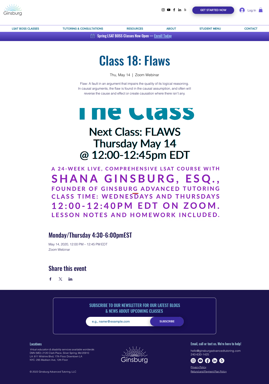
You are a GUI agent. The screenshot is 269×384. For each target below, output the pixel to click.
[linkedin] (180, 10)
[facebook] (174, 10)
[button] (25, 28)
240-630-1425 (200, 354)
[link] (261, 9)
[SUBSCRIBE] (167, 321)
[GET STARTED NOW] (213, 10)
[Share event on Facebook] (50, 279)
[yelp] (185, 10)
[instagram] (163, 10)
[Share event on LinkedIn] (70, 279)
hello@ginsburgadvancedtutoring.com (216, 351)
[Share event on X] (60, 279)
